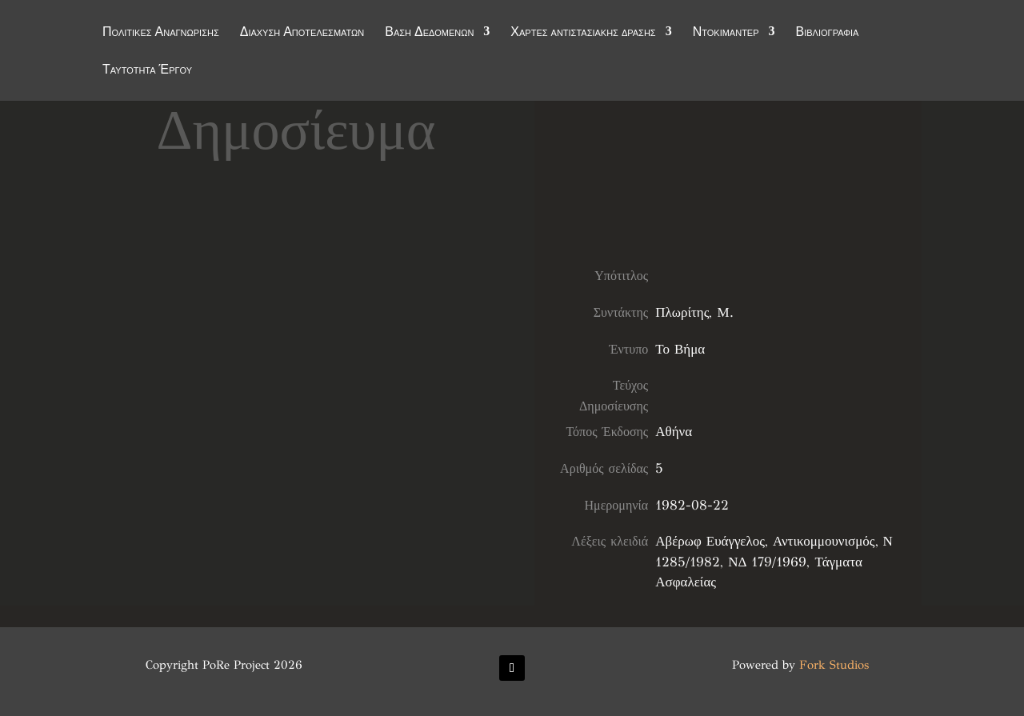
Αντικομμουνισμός (824, 541)
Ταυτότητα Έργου (147, 71)
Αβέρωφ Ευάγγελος (710, 541)
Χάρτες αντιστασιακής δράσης (582, 33)
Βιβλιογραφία (827, 33)
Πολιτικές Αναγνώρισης (160, 33)
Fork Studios (834, 665)
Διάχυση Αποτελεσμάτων (302, 33)
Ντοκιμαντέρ (726, 33)
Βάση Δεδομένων (429, 33)
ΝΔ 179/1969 (767, 562)
